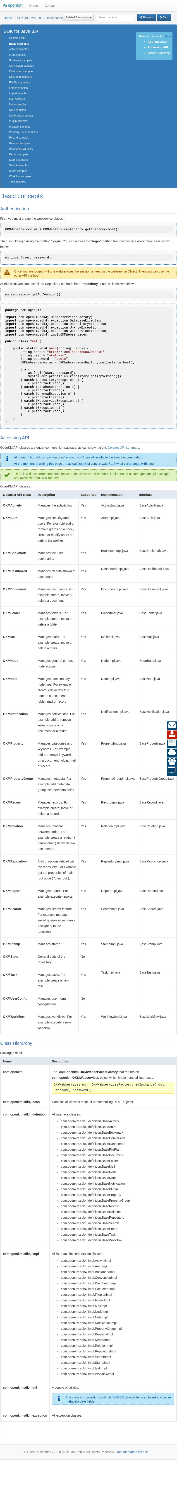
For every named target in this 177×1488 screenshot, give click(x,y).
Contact (50, 5)
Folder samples (18, 88)
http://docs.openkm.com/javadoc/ (53, 457)
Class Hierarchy (159, 53)
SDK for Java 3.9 (29, 18)
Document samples (20, 76)
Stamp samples (18, 159)
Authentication (158, 41)
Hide (168, 36)
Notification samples (21, 115)
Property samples (19, 126)
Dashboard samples (21, 71)
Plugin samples (18, 121)
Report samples (18, 154)
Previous (147, 17)
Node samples (17, 104)
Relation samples (19, 143)
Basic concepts (56, 18)
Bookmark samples (20, 60)
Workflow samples (20, 176)
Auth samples (17, 54)
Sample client (17, 38)
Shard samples (18, 171)
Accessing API (158, 47)
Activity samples (19, 49)
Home (33, 5)
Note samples (17, 110)
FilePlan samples (19, 82)
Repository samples (21, 148)
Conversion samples (21, 65)
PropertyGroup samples (23, 132)
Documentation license (132, 1452)
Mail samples (17, 99)
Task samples (17, 182)
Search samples (19, 165)
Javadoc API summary (123, 447)
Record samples (19, 137)
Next (164, 17)
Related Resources (78, 17)
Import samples (18, 93)
